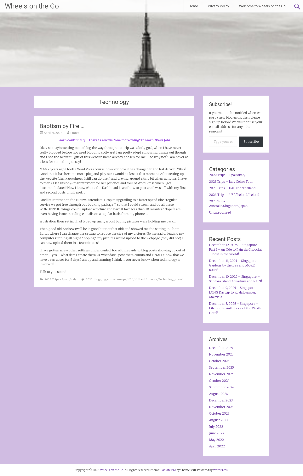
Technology (166, 279)
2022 (89, 279)
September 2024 (221, 387)
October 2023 (219, 413)
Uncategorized (220, 212)
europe (121, 279)
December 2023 (221, 400)
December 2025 (221, 348)
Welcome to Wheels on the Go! (262, 6)
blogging (100, 279)
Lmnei (74, 133)
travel (179, 279)
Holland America (145, 279)
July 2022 (216, 426)
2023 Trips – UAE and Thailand (232, 188)
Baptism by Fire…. (62, 126)
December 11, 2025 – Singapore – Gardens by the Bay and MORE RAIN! (234, 265)
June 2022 (216, 433)
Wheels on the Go (32, 6)
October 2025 (219, 361)
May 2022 (216, 440)
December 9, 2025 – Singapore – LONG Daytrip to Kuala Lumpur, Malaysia (234, 292)
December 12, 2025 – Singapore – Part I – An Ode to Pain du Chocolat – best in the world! (235, 249)
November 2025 (221, 354)
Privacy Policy (218, 6)
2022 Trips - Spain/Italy (60, 279)
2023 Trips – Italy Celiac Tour (231, 181)
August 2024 (218, 394)
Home (193, 6)
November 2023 (221, 407)
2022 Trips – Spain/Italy (227, 175)
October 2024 (219, 381)
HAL (130, 279)
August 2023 (218, 420)
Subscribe (251, 141)
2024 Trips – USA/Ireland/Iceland (234, 195)
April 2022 (217, 446)
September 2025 (221, 367)
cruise (111, 279)
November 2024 (221, 374)
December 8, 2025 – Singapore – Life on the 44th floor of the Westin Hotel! (235, 308)
